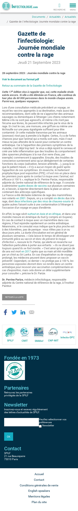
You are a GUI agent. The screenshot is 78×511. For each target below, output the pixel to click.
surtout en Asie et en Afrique (44, 213)
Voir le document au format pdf (20, 79)
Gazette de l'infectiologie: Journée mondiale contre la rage (42, 21)
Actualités (55, 17)
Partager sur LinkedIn (23, 312)
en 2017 (26, 251)
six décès (59, 198)
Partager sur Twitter (14, 312)
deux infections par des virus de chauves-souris (42, 201)
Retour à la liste (14, 297)
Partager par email (31, 312)
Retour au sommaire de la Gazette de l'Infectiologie (32, 85)
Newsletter (48, 425)
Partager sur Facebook (5, 312)
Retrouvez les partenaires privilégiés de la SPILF (18, 394)
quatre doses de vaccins (32, 185)
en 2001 (21, 198)
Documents (38, 17)
